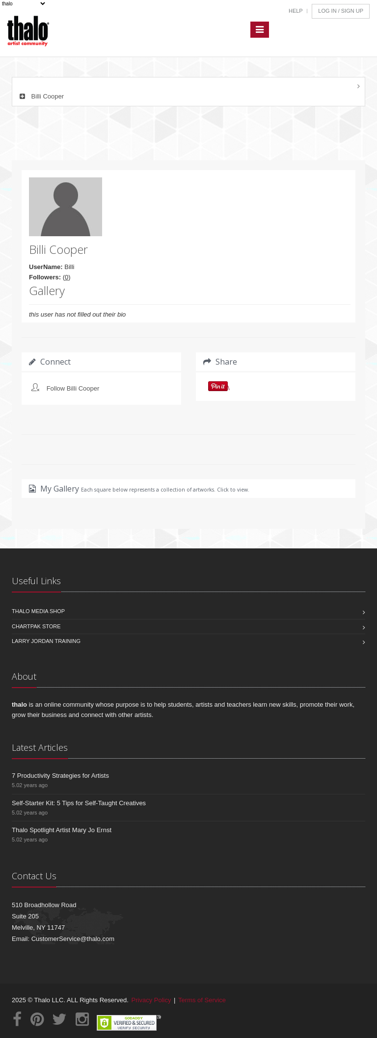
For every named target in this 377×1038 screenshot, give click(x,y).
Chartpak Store (36, 626)
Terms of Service (202, 1000)
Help (296, 11)
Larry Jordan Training (46, 641)
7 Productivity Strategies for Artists (60, 775)
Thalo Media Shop (38, 611)
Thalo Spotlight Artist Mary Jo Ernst (61, 830)
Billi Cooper (40, 96)
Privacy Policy (151, 1000)
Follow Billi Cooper (73, 388)
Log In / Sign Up (340, 11)
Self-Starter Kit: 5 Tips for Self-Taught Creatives (79, 803)
